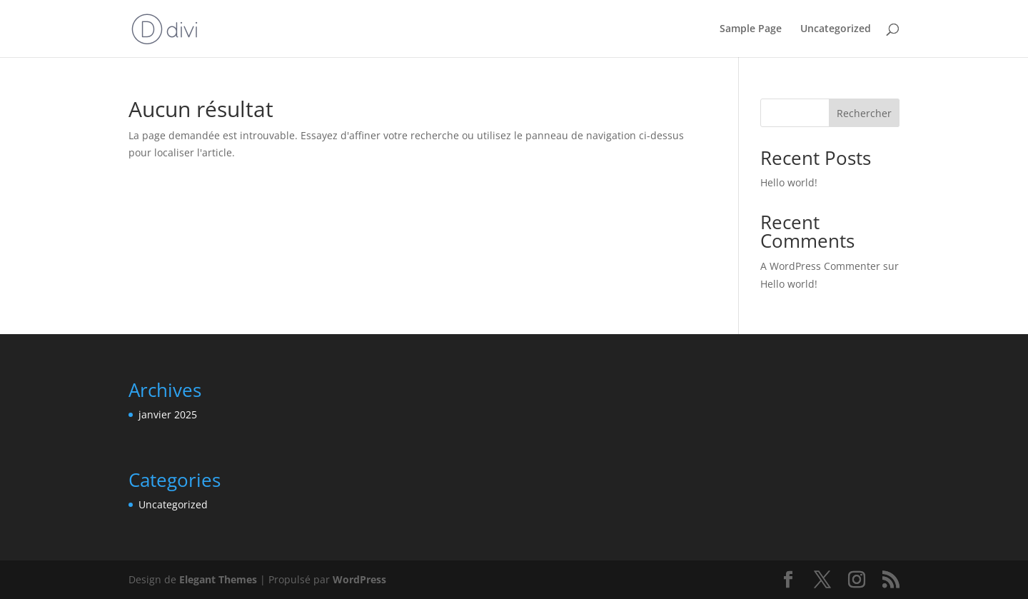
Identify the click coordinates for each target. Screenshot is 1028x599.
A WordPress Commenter (820, 266)
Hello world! (788, 182)
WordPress (359, 579)
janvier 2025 (167, 414)
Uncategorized (835, 29)
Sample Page (751, 29)
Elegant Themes (218, 579)
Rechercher (864, 113)
